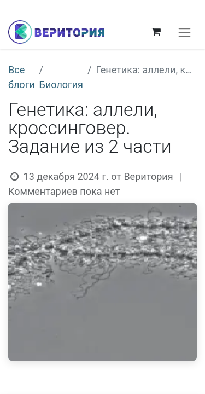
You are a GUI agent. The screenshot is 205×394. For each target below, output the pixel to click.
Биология (61, 84)
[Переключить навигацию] (184, 32)
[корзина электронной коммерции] (156, 32)
